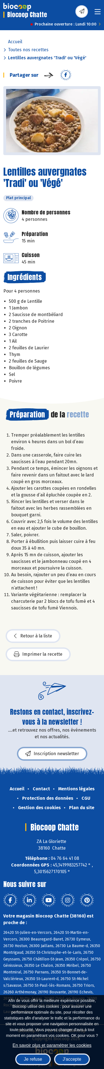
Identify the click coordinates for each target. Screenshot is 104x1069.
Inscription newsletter (52, 754)
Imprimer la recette (38, 654)
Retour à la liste (33, 636)
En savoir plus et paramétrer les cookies (52, 1045)
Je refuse (33, 1059)
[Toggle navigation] (98, 13)
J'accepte (72, 1059)
